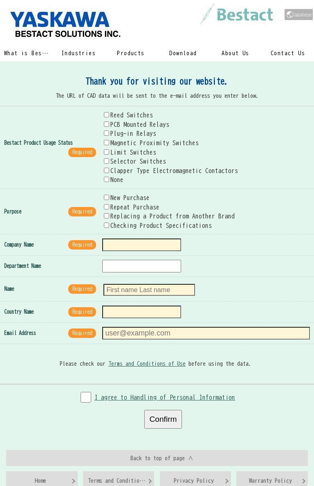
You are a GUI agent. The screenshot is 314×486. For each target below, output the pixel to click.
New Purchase (124, 189)
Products (131, 53)
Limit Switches (127, 146)
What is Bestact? (28, 53)
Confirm (163, 402)
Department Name (22, 255)
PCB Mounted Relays (133, 120)
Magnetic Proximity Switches (146, 137)
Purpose (12, 202)
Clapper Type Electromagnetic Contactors (163, 163)
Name (9, 276)
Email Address (20, 319)
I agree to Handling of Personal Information (165, 380)
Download (183, 53)
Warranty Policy (270, 461)
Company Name (19, 234)
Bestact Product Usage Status (38, 137)
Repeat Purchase (128, 198)
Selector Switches (131, 155)
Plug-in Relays (127, 128)
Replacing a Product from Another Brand (161, 207)
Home (40, 461)
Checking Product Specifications (151, 215)
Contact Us (288, 53)
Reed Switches (126, 111)
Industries (79, 53)
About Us (235, 53)
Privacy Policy (194, 461)
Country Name (19, 299)
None (113, 172)
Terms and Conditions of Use (148, 347)
